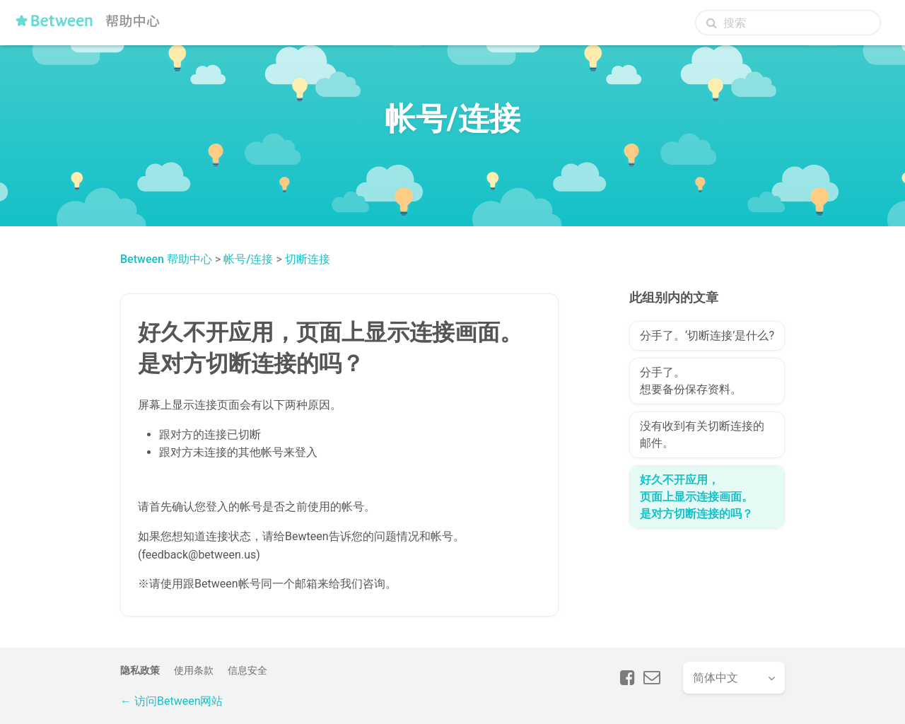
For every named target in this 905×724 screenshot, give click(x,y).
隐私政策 (140, 670)
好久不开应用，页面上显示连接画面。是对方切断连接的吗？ (696, 496)
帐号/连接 (248, 259)
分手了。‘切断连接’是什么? (707, 335)
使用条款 (194, 670)
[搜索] (788, 22)
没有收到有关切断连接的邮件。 (702, 434)
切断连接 (307, 259)
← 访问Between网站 (171, 701)
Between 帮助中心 (166, 259)
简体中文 (715, 677)
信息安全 (247, 670)
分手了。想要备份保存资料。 (691, 381)
